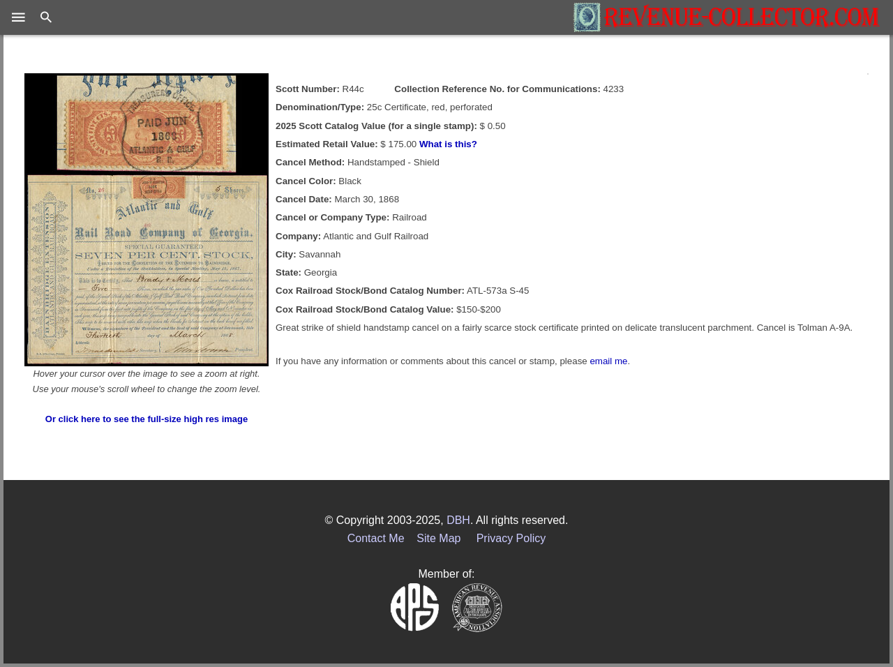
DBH (458, 520)
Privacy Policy (511, 538)
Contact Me (376, 538)
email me (608, 361)
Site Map (438, 538)
